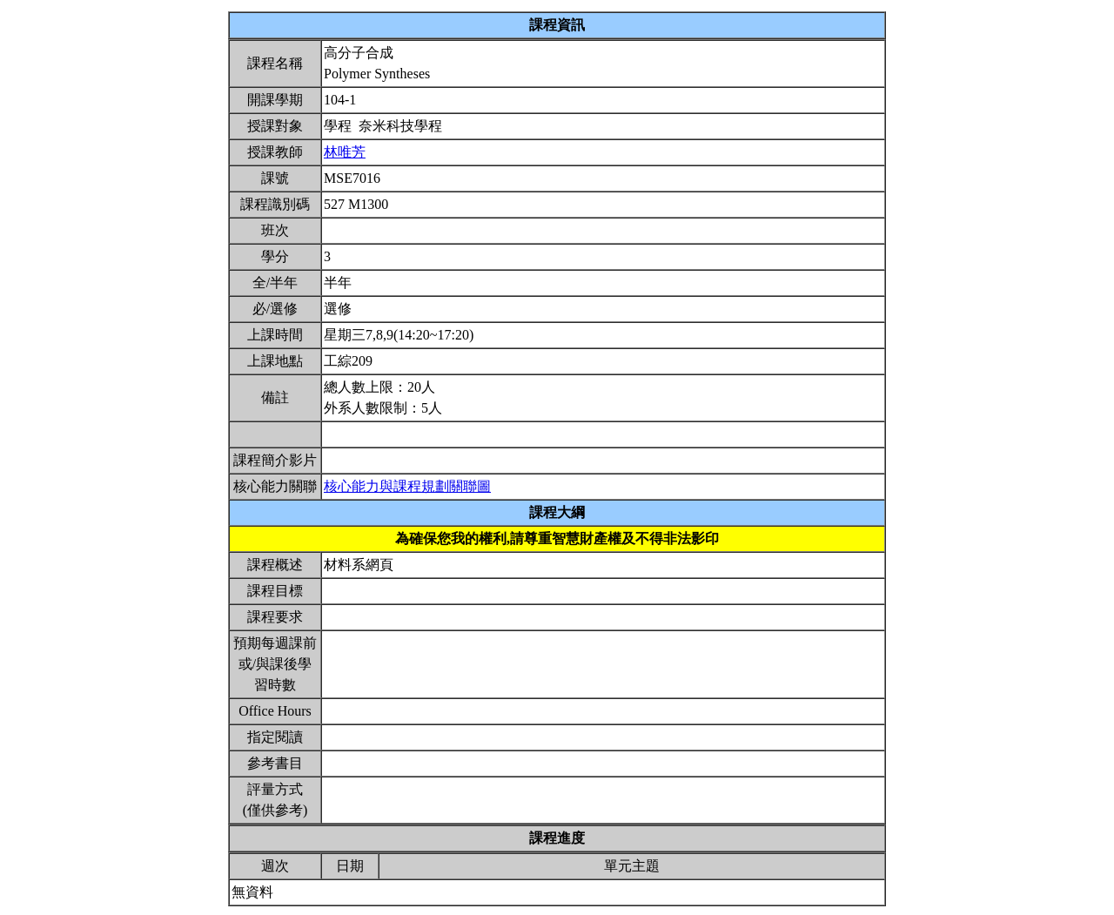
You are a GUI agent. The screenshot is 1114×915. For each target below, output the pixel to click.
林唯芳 (345, 152)
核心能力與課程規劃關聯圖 (407, 486)
